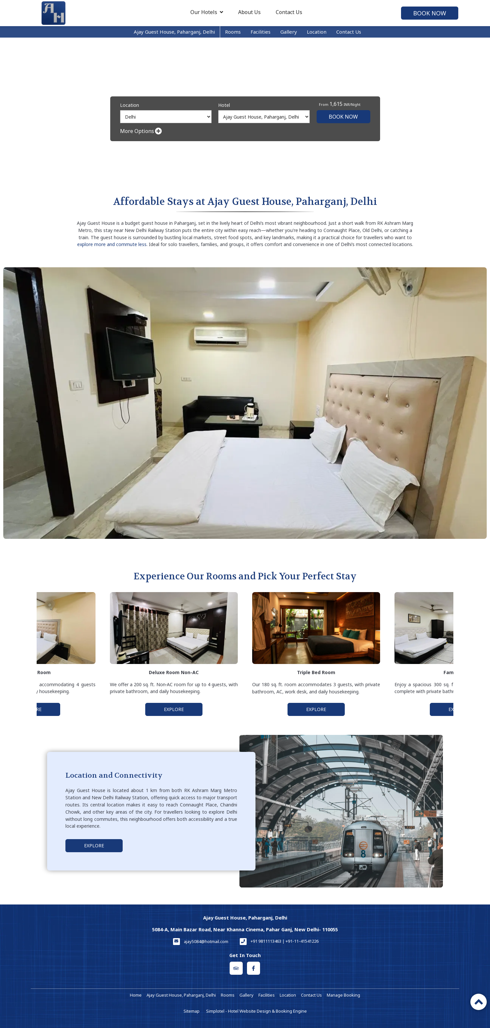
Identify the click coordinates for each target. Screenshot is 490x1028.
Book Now (429, 13)
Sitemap (192, 1011)
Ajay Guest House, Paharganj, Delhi (174, 31)
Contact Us (289, 12)
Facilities (261, 31)
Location (316, 31)
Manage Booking (343, 995)
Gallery (288, 31)
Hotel (224, 105)
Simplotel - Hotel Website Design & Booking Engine (256, 1011)
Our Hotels (206, 12)
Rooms (233, 31)
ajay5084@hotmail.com (206, 941)
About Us (249, 12)
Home (136, 995)
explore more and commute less (112, 244)
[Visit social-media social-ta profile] (236, 968)
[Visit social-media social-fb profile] (253, 968)
